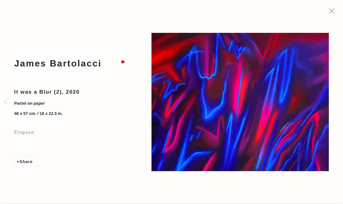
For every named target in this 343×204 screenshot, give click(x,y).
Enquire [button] (24, 134)
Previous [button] (5, 102)
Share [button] (26, 163)
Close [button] (331, 12)
